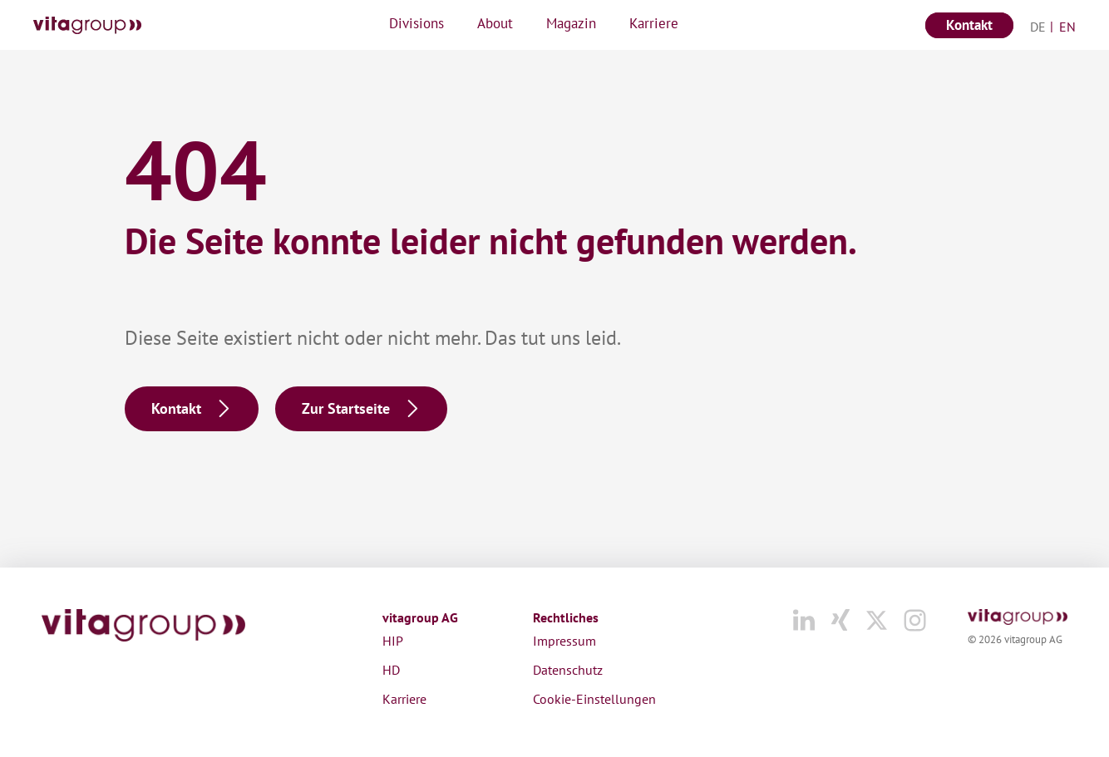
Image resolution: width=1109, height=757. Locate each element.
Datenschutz (568, 669)
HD (391, 669)
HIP (392, 640)
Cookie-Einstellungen (594, 699)
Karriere (404, 699)
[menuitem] (1038, 25)
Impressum (564, 640)
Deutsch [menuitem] (1046, 26)
